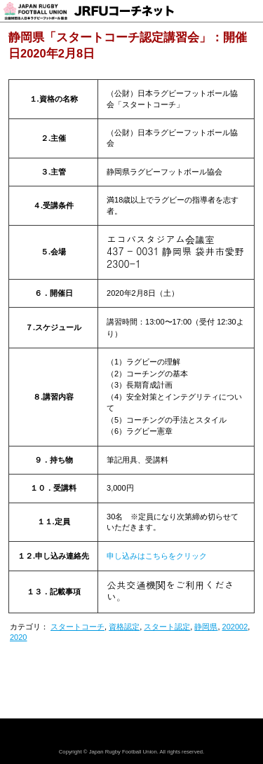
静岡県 (205, 626)
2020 (18, 637)
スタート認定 (167, 626)
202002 (235, 626)
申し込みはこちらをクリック (157, 556)
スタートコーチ (77, 626)
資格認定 (124, 626)
